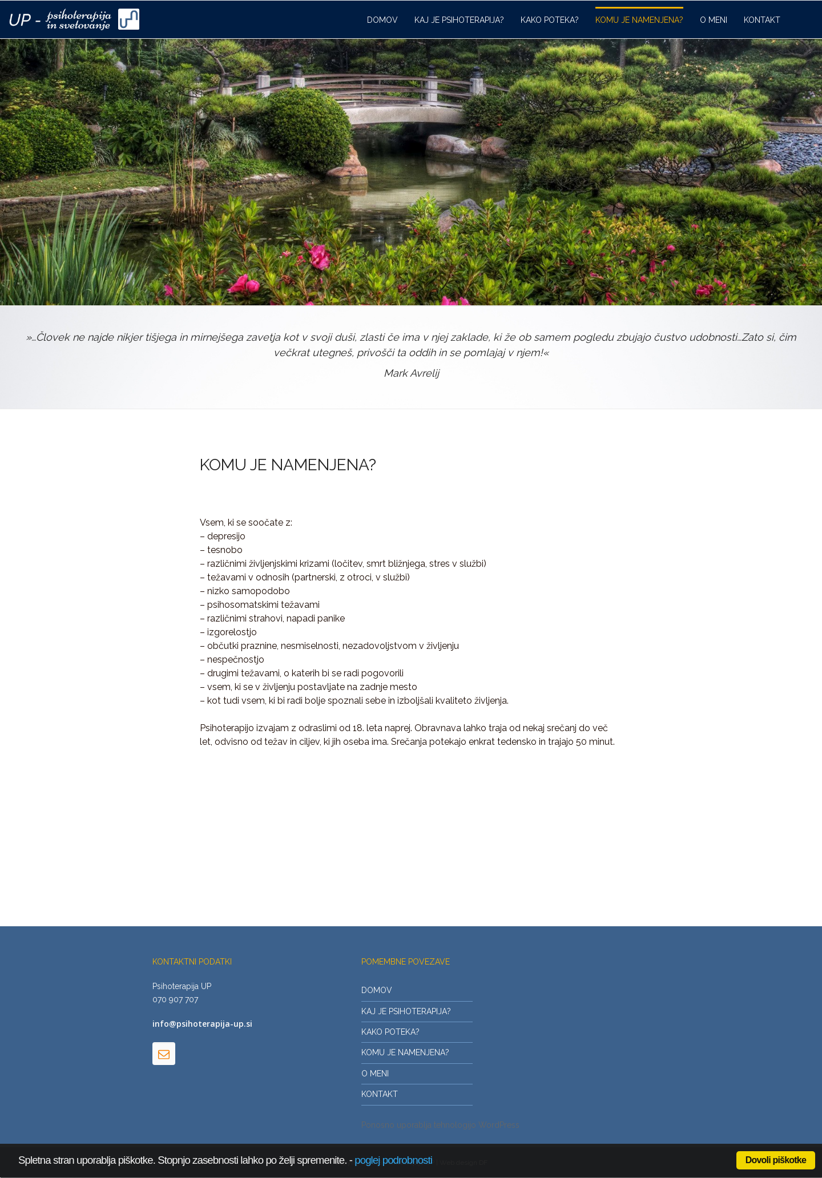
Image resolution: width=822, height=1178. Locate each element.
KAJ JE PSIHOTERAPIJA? (459, 20)
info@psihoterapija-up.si (202, 1023)
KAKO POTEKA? (550, 20)
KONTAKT (762, 20)
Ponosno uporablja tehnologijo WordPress (440, 1124)
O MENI (713, 20)
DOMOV (382, 20)
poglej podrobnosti (393, 1160)
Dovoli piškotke (776, 1160)
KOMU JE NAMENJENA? (639, 20)
